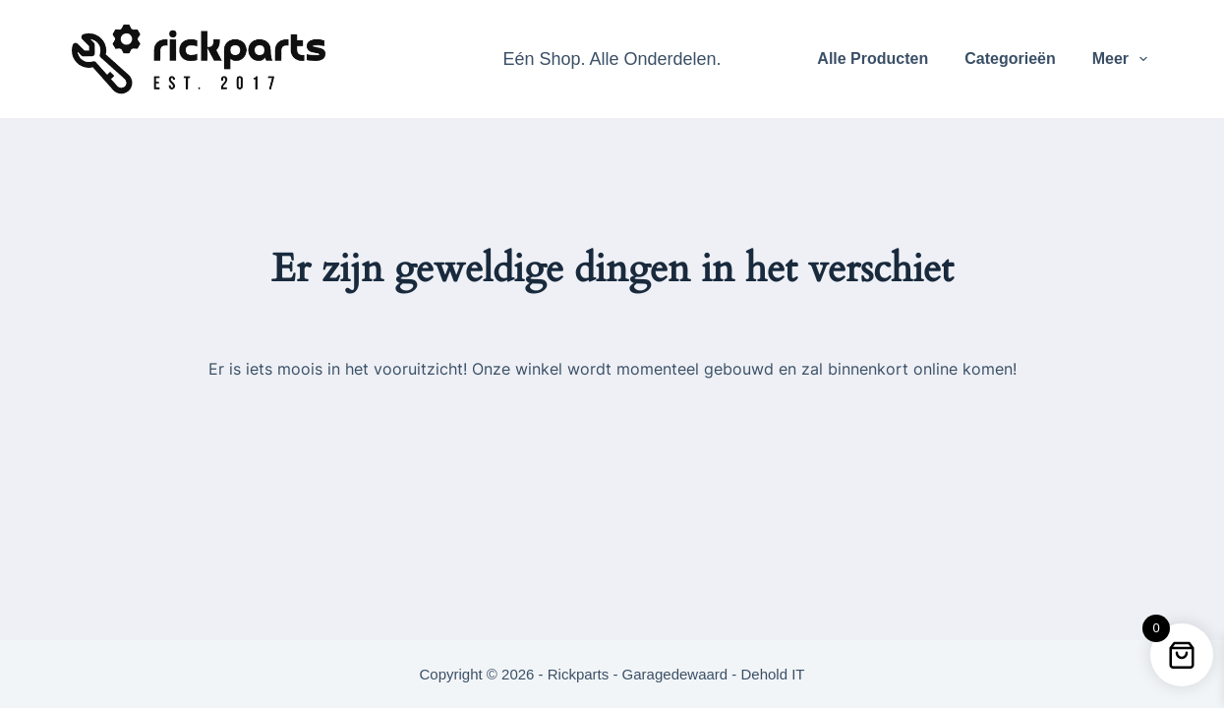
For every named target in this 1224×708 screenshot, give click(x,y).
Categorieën (1009, 58)
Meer (1124, 59)
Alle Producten (872, 58)
